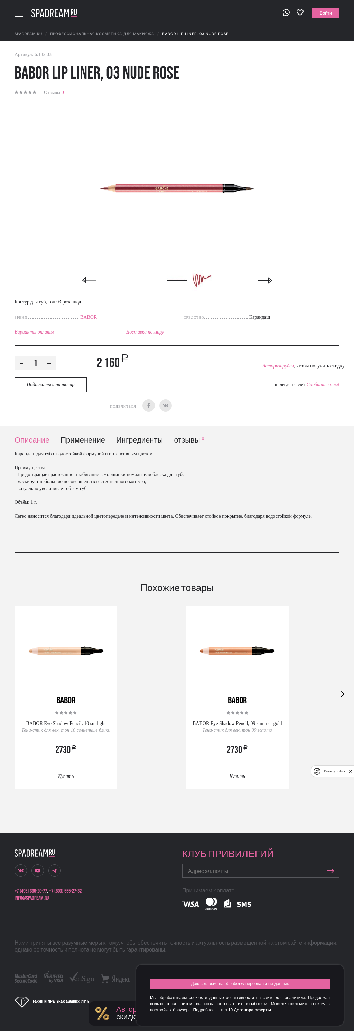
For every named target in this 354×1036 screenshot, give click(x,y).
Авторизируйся (278, 366)
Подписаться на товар (50, 384)
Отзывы (54, 92)
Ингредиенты (139, 440)
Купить (66, 776)
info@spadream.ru (32, 898)
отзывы (189, 440)
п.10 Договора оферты (247, 1010)
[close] (350, 771)
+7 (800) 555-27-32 (65, 891)
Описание (32, 440)
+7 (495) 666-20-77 (31, 891)
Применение (82, 440)
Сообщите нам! (323, 384)
